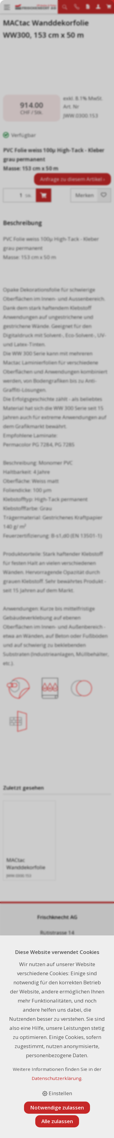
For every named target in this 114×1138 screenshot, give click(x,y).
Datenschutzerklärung (56, 1078)
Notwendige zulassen (57, 1107)
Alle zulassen (57, 1121)
